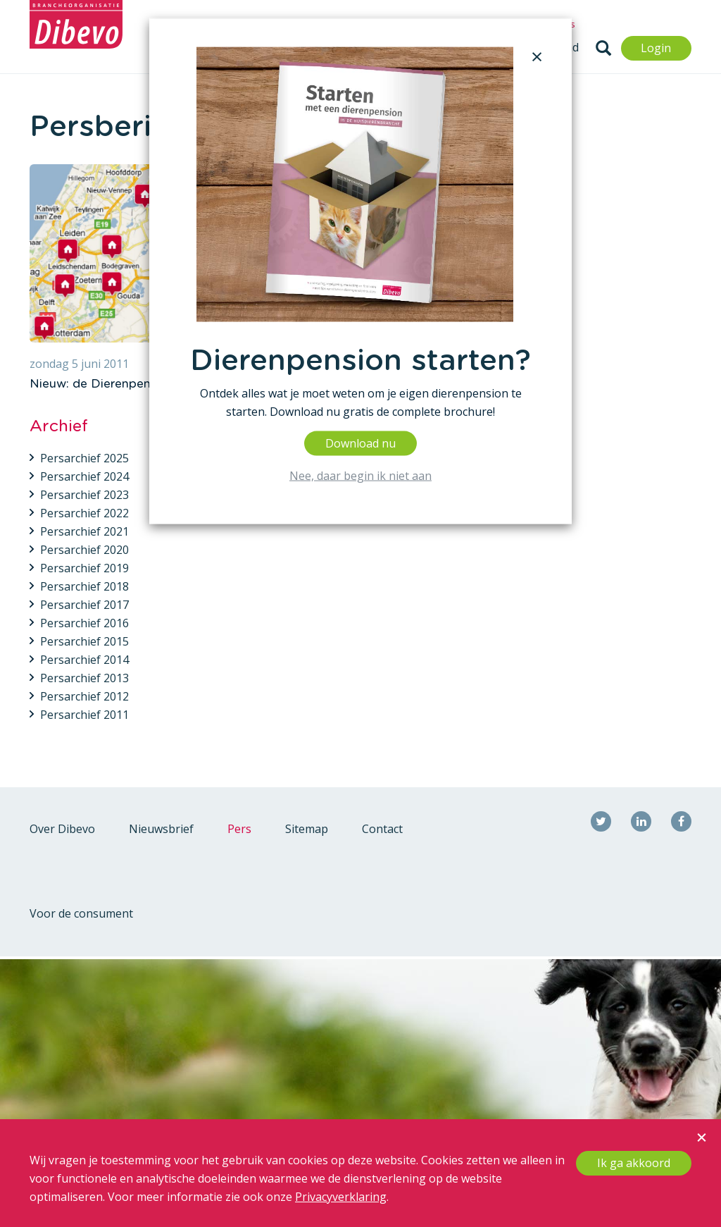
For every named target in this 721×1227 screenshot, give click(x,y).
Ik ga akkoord (633, 1163)
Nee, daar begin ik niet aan (360, 475)
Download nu (360, 442)
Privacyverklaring (341, 1196)
